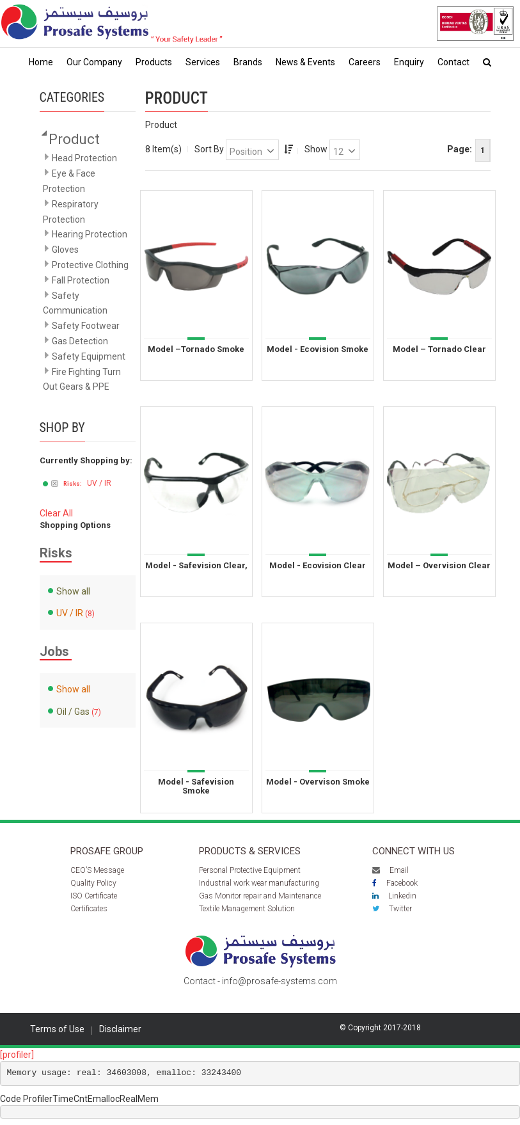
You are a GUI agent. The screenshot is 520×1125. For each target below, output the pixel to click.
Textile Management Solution (247, 908)
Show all (73, 591)
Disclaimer (120, 1029)
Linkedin (394, 895)
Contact (453, 62)
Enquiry (409, 62)
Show (315, 149)
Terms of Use (57, 1029)
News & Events (305, 62)
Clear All (56, 513)
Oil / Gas (73, 711)
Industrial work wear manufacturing (259, 883)
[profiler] (17, 1054)
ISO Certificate (93, 895)
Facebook (395, 883)
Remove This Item (54, 484)
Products (154, 62)
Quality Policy (93, 883)
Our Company (94, 62)
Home (41, 62)
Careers (365, 62)
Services (202, 62)
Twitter (392, 908)
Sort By (209, 149)
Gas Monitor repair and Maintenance (260, 895)
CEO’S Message (97, 870)
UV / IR (69, 613)
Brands (247, 62)
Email (390, 870)
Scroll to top (477, 1089)
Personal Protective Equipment (250, 870)
